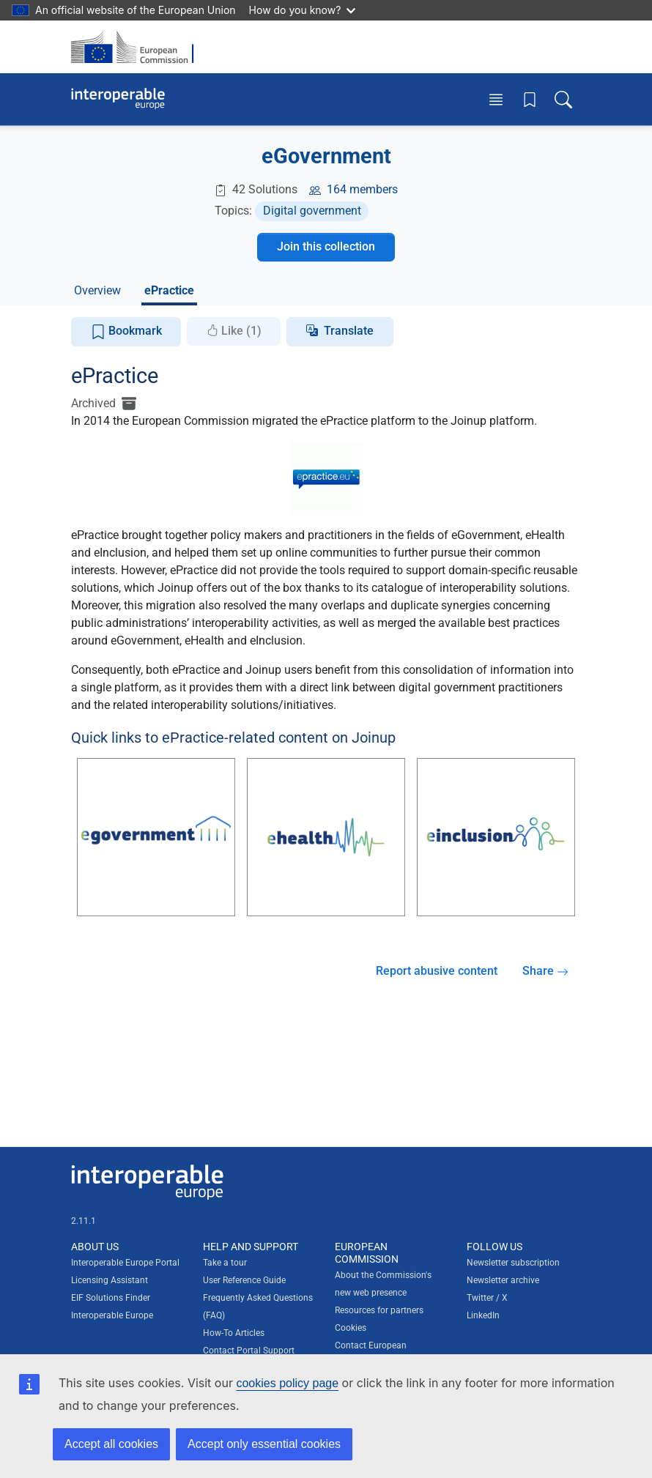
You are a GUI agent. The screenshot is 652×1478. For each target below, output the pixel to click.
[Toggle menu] (496, 99)
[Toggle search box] (563, 99)
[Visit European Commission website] (137, 46)
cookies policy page (287, 1383)
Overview (97, 290)
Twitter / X (487, 1298)
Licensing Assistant (109, 1280)
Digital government (312, 211)
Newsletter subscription (513, 1263)
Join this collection (326, 246)
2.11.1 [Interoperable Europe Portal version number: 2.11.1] (83, 1221)
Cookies (350, 1328)
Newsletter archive (503, 1280)
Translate (349, 331)
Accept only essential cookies (264, 1444)
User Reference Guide (244, 1280)
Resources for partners (379, 1310)
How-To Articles (233, 1333)
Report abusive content (436, 971)
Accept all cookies (111, 1444)
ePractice (169, 290)
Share (545, 971)
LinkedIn (483, 1315)
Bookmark (126, 331)
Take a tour (225, 1263)
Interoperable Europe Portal (125, 1263)
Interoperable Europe (112, 1315)
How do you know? (302, 10)
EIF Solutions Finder (110, 1298)
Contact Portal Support (248, 1350)
